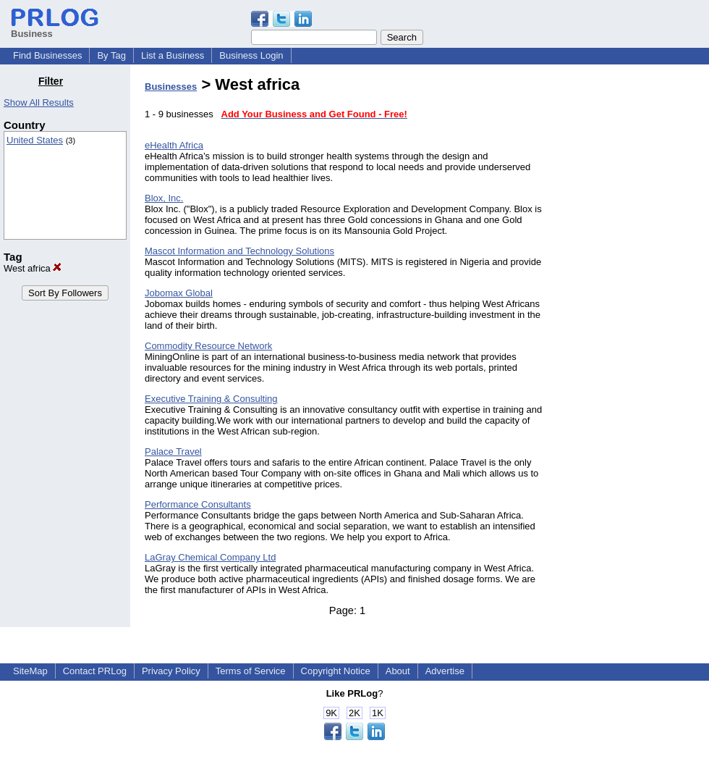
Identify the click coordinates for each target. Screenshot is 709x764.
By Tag (111, 55)
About (398, 671)
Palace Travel (173, 451)
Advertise (444, 671)
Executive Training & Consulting (211, 398)
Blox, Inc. (164, 198)
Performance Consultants (198, 504)
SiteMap (30, 671)
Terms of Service (251, 671)
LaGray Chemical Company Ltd (210, 557)
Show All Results (39, 102)
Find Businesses (47, 55)
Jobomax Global (179, 292)
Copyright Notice (335, 671)
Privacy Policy (171, 671)
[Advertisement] (635, 292)
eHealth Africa (174, 145)
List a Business (172, 55)
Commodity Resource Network (208, 345)
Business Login (251, 55)
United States (35, 140)
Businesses (171, 86)
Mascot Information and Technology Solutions (239, 250)
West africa (32, 268)
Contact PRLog (95, 671)
